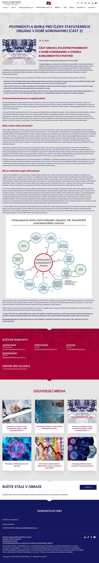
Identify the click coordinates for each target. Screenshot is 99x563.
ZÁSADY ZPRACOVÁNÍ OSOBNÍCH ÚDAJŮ (16, 537)
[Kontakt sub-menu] (95, 7)
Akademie (80, 7)
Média (57, 7)
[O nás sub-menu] (8, 7)
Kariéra (71, 7)
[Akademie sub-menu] (85, 7)
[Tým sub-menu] (16, 7)
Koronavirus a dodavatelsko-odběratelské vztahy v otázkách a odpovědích (49, 466)
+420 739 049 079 (8, 528)
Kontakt (91, 7)
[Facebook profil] (91, 537)
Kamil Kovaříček (72, 60)
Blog (65, 7)
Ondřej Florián (49, 60)
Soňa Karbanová (60, 60)
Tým (12, 7)
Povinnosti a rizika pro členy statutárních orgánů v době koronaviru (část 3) (82, 428)
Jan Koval (70, 345)
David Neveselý (9, 353)
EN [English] (85, 3)
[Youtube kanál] (95, 537)
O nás (5, 7)
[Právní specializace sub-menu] (33, 7)
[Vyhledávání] (78, 3)
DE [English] (89, 3)
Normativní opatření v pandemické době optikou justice (49, 427)
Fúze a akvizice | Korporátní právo (15, 369)
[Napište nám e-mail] (96, 3)
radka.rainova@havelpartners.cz (26, 528)
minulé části (44, 64)
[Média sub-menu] (61, 7)
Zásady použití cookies (11, 539)
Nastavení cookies (9, 541)
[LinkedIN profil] (92, 3)
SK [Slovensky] (82, 3)
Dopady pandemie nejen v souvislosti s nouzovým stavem (82, 465)
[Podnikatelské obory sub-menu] (52, 7)
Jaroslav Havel (9, 345)
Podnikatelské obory (43, 7)
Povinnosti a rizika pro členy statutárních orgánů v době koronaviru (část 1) (17, 428)
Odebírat (88, 487)
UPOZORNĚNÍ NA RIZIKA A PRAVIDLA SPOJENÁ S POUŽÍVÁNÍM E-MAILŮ (27, 543)
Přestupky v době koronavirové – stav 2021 (17, 465)
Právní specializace (25, 7)
